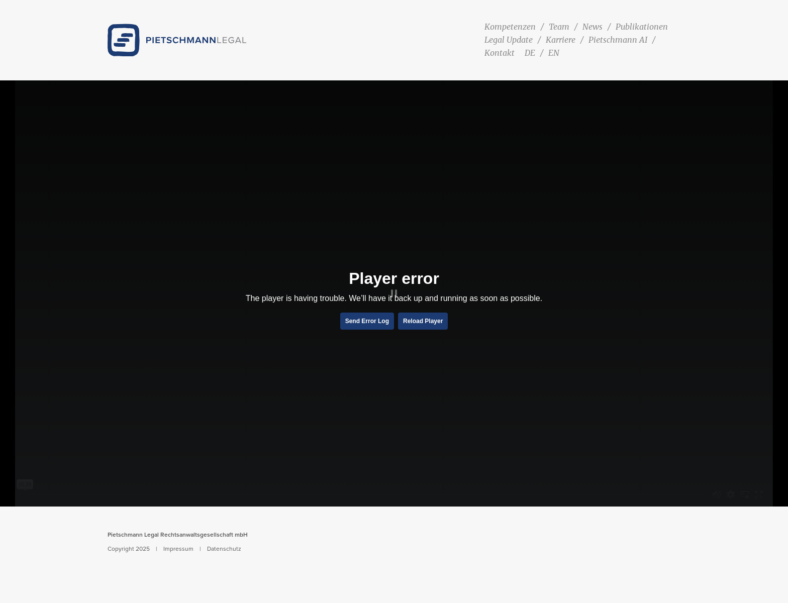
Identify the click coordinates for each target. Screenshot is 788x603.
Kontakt (499, 53)
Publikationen (642, 27)
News (592, 27)
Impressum (178, 548)
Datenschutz (224, 548)
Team (559, 27)
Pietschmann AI (617, 40)
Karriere (560, 40)
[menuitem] (531, 52)
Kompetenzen (510, 27)
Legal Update (508, 40)
